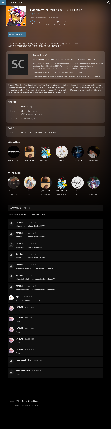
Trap (30, 106)
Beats (23, 106)
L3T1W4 (19, 307)
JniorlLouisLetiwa (23, 360)
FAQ (18, 401)
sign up (17, 214)
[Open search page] (108, 2)
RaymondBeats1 (23, 370)
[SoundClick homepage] (16, 2)
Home (11, 401)
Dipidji (18, 296)
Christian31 (21, 222)
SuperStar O (35, 13)
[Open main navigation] (3, 2)
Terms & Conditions (30, 401)
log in (26, 214)
